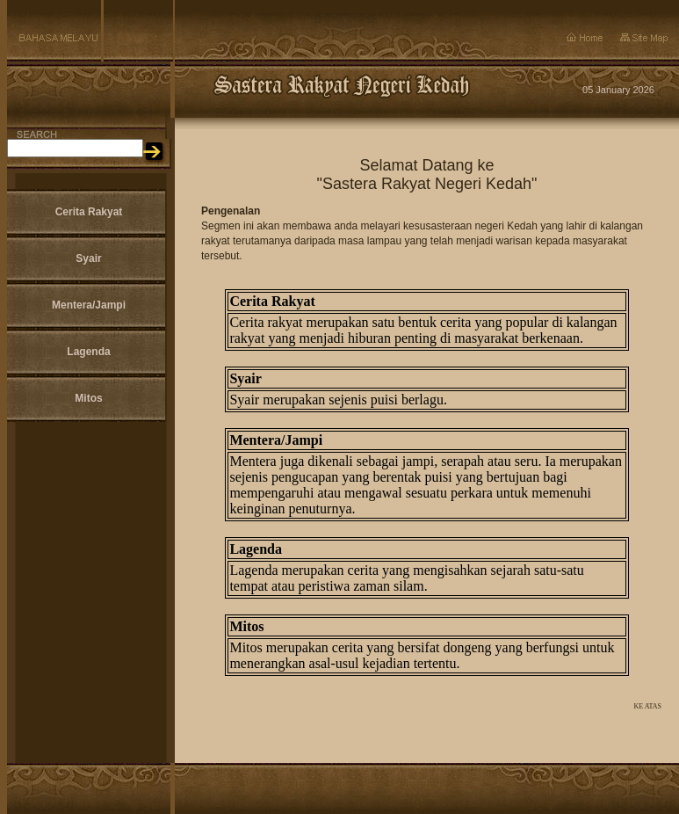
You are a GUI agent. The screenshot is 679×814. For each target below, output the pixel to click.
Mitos (88, 398)
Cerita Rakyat (89, 212)
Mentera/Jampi (89, 305)
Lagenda (88, 351)
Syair (88, 258)
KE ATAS (647, 706)
